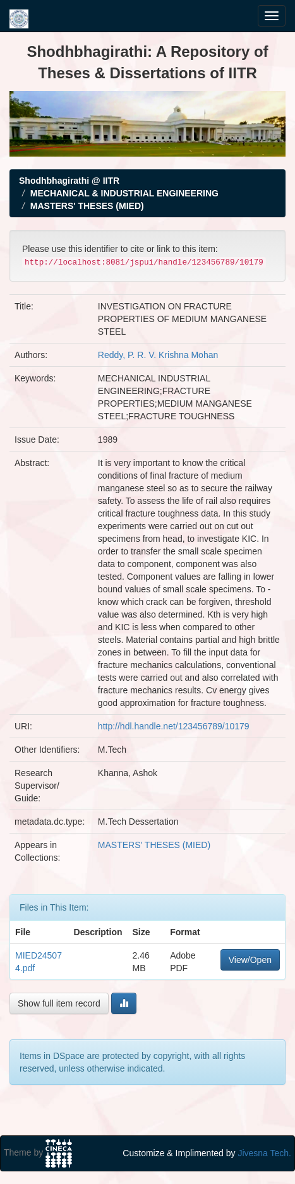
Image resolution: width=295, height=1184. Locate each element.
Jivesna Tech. (264, 1153)
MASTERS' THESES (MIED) (87, 206)
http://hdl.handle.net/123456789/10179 (174, 726)
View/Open (250, 960)
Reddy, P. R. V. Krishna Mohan (158, 355)
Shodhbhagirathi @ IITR (69, 181)
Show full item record (59, 1003)
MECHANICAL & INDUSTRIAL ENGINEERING (124, 193)
